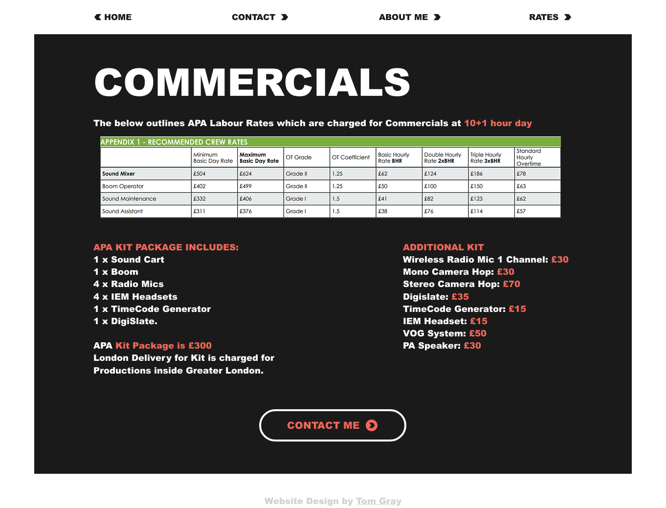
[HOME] (123, 17)
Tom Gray (378, 501)
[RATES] (544, 17)
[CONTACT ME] (332, 425)
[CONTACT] (260, 17)
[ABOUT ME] (410, 17)
